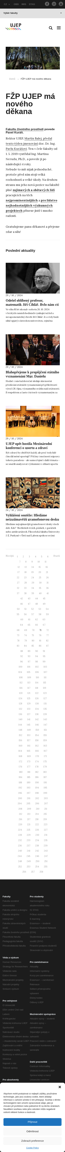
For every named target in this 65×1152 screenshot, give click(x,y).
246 (37, 856)
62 (36, 619)
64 (21, 624)
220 (20, 824)
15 (40, 567)
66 (36, 624)
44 (36, 598)
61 (29, 619)
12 (19, 567)
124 (20, 698)
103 (45, 666)
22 (18, 577)
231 (45, 835)
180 (21, 772)
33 (25, 588)
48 (36, 603)
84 (25, 645)
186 (37, 777)
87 (47, 645)
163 (45, 745)
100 (20, 666)
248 (20, 861)
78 (18, 640)
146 (37, 724)
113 (28, 682)
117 (28, 687)
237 (28, 845)
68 (18, 630)
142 (37, 719)
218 (36, 819)
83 (18, 645)
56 (25, 614)
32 (18, 588)
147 (45, 724)
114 (36, 682)
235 (45, 840)
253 (28, 866)
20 (39, 572)
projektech (14, 211)
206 (37, 803)
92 (21, 656)
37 (18, 593)
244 (20, 856)
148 (20, 729)
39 (32, 593)
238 (37, 845)
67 (44, 624)
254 (37, 866)
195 (45, 787)
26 (47, 577)
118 (36, 687)
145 (28, 724)
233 (28, 840)
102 (37, 666)
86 (40, 645)
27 (18, 582)
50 (18, 609)
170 (37, 756)
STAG (32, 4)
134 (37, 708)
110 (37, 677)
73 (18, 635)
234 (37, 840)
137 (28, 714)
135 (45, 708)
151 (45, 729)
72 (47, 630)
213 (28, 814)
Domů (12, 79)
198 (37, 793)
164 (20, 750)
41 (47, 593)
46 (21, 603)
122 (36, 693)
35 (40, 588)
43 (29, 598)
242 (37, 850)
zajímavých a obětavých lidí (34, 190)
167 (45, 750)
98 (36, 661)
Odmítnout (32, 1131)
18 (25, 572)
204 (20, 803)
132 (20, 708)
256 (24, 871)
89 (29, 651)
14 (33, 567)
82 (47, 640)
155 (45, 735)
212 (20, 814)
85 (33, 645)
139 (45, 714)
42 (21, 598)
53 (40, 609)
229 (29, 835)
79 (25, 640)
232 (20, 840)
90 (36, 651)
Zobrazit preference (32, 1140)
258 (41, 871)
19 (32, 572)
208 (20, 808)
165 (28, 750)
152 (20, 735)
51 (25, 609)
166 (37, 750)
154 (37, 735)
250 (37, 861)
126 (37, 698)
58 (40, 614)
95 (44, 656)
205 (28, 803)
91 (44, 651)
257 (33, 871)
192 (20, 787)
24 (32, 577)
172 (20, 761)
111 (45, 677)
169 (29, 756)
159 (45, 740)
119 (44, 687)
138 (36, 714)
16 (47, 567)
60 (21, 619)
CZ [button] (7, 4)
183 (45, 772)
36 (47, 588)
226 (37, 829)
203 (46, 798)
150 (37, 729)
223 (45, 824)
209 (29, 808)
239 (45, 845)
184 (20, 777)
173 (28, 761)
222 (37, 824)
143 (45, 719)
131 (45, 703)
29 (33, 582)
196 (20, 793)
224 (20, 829)
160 (20, 745)
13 (26, 567)
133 (28, 708)
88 (21, 651)
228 (20, 835)
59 (47, 614)
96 (21, 661)
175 (45, 761)
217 (28, 819)
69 (25, 630)
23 (25, 577)
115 (44, 682)
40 (40, 593)
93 (29, 656)
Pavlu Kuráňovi (16, 149)
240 (20, 850)
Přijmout (32, 1121)
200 (20, 798)
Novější (10, 555)
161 (28, 745)
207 (46, 803)
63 (44, 619)
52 (32, 609)
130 (37, 703)
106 (37, 672)
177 (28, 766)
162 (37, 745)
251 (45, 861)
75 (33, 635)
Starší (56, 555)
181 (28, 772)
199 (45, 793)
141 (28, 719)
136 (20, 714)
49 (44, 603)
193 (28, 787)
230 (37, 835)
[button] (60, 1087)
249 (29, 861)
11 (45, 561)
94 (36, 656)
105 (28, 672)
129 (29, 703)
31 (47, 582)
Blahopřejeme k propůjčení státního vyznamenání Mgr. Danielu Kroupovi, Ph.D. (32, 376)
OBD (16, 4)
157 (28, 740)
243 (46, 850)
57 (33, 614)
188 (20, 782)
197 (28, 793)
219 (45, 819)
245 (28, 856)
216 (20, 819)
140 (20, 719)
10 (39, 561)
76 (40, 635)
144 (20, 724)
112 (21, 682)
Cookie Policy (32, 1148)
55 (18, 614)
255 (45, 866)
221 (28, 824)
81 (40, 640)
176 (20, 766)
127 (45, 698)
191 (45, 782)
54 (47, 609)
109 (29, 677)
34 (32, 588)
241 (28, 850)
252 (20, 866)
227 (45, 829)
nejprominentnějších (22, 200)
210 (37, 808)
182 (36, 772)
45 (44, 598)
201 (28, 798)
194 (37, 787)
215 (45, 814)
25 (40, 577)
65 (29, 624)
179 (45, 766)
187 (45, 777)
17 (19, 572)
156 (20, 740)
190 (37, 782)
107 (45, 672)
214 (37, 814)
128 (20, 703)
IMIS (23, 4)
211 (45, 808)
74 (25, 635)
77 (47, 635)
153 (28, 735)
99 (44, 661)
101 (28, 666)
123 (45, 693)
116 (21, 687)
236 (20, 845)
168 (20, 756)
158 (36, 740)
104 (20, 672)
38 (25, 593)
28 (25, 582)
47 (29, 603)
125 (28, 698)
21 (47, 572)
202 (37, 798)
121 (28, 693)
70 (33, 630)
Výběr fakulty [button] (32, 13)
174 (37, 761)
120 (21, 693)
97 (29, 661)
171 (45, 756)
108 (21, 677)
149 (29, 729)
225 (28, 829)
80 (33, 640)
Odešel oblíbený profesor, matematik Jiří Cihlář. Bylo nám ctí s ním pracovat (32, 305)
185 (28, 777)
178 (36, 766)
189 (28, 782)
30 (40, 582)
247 (46, 856)
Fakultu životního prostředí (25, 129)
